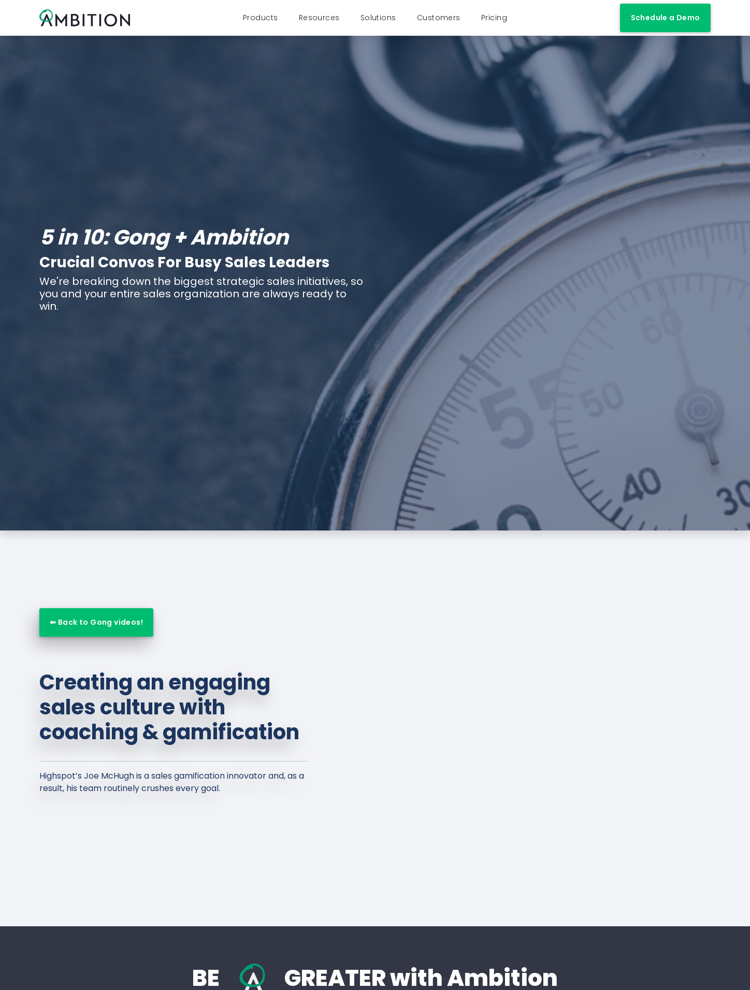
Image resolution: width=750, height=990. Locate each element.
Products (260, 22)
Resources (319, 22)
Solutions (378, 22)
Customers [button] (438, 22)
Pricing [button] (494, 22)
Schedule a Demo (665, 22)
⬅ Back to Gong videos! (96, 631)
